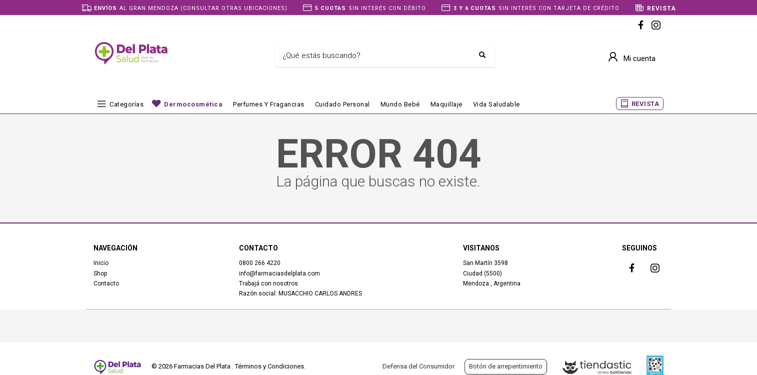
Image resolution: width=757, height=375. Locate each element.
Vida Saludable (496, 104)
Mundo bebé (400, 104)
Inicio (101, 263)
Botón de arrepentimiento (505, 366)
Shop (100, 273)
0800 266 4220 (259, 263)
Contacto (106, 283)
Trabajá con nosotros (268, 283)
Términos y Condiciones (269, 366)
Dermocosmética (193, 104)
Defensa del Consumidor (418, 366)
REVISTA (646, 104)
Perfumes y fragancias (268, 104)
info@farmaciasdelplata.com (279, 273)
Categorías (127, 104)
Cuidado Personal (342, 104)
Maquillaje (446, 104)
